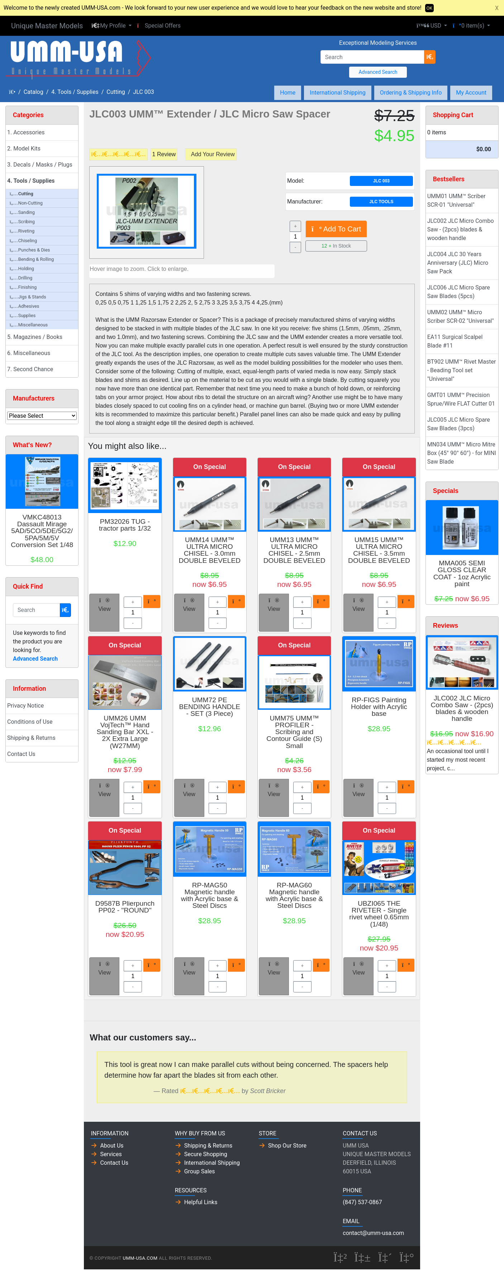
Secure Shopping (205, 1154)
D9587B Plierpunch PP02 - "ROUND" (124, 907)
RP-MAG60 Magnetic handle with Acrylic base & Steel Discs (294, 895)
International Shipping (337, 92)
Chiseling (23, 240)
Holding (22, 268)
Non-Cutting (26, 203)
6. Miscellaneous (28, 353)
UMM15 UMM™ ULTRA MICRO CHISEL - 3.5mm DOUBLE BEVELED (379, 550)
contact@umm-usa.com (373, 1233)
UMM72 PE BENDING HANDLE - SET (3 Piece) (210, 706)
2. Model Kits (24, 148)
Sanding (22, 212)
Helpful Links (201, 1202)
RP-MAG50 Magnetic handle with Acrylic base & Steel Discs (209, 895)
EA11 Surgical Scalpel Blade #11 (455, 341)
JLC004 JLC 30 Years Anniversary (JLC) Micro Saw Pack (457, 263)
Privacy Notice (25, 705)
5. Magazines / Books (34, 337)
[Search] (372, 57)
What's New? (32, 445)
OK (430, 8)
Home (287, 92)
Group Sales (199, 1171)
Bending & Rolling (32, 259)
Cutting (115, 91)
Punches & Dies (30, 250)
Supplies (22, 315)
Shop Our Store (287, 1145)
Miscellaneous (29, 324)
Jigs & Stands (28, 297)
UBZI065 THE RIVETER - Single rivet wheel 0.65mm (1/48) (379, 914)
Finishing (23, 287)
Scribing (22, 221)
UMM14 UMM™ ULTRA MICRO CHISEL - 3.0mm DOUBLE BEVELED (210, 550)
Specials (445, 490)
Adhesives (24, 306)
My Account (471, 92)
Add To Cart (336, 229)
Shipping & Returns (31, 737)
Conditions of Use (29, 721)
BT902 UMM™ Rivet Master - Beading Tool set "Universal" (461, 370)
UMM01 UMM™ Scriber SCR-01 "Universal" (456, 200)
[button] (111, 26)
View (104, 605)
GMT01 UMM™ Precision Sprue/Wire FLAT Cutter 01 (461, 399)
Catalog (33, 91)
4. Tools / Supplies (74, 91)
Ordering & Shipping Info (411, 92)
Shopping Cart (453, 115)
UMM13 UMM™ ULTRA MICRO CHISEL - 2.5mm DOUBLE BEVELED (294, 550)
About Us (111, 1145)
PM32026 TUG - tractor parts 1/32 (125, 525)
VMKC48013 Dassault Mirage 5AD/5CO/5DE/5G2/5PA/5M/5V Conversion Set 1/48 (42, 531)
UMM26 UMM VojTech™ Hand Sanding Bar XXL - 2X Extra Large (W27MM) (124, 732)
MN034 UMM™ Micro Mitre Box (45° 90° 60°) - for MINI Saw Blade (461, 453)
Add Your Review (213, 154)
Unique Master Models (47, 25)
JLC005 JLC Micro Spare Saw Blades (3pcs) (458, 424)
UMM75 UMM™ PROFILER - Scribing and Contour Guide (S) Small (294, 732)
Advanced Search (377, 72)
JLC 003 (143, 91)
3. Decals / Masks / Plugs (39, 164)
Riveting (22, 231)
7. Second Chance (30, 369)
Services (111, 1154)
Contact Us (21, 754)
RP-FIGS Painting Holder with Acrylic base (379, 706)
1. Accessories (26, 132)
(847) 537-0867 (362, 1202)
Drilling (21, 278)
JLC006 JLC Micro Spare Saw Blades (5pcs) (458, 292)
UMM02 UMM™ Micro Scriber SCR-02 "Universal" (460, 316)
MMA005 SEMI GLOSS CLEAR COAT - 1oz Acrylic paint (462, 573)
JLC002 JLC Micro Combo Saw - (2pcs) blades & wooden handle (460, 229)
